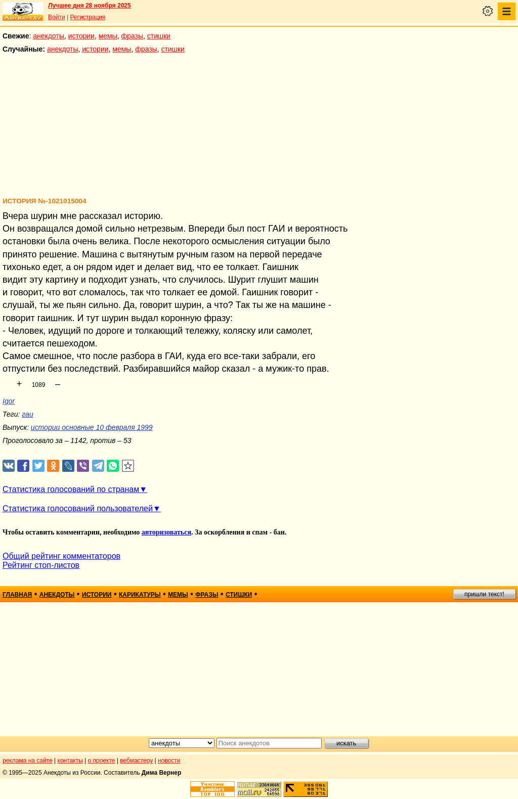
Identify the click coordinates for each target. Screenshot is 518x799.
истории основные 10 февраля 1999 (92, 427)
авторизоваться (166, 532)
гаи (27, 414)
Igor (9, 401)
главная (17, 594)
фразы (132, 36)
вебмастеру (136, 760)
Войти (56, 17)
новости (169, 760)
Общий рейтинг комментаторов (61, 556)
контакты (70, 760)
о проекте (101, 760)
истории (81, 36)
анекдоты (48, 36)
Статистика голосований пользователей (78, 508)
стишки (158, 36)
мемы (108, 36)
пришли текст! (484, 594)
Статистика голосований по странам (71, 489)
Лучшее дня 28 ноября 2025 (89, 5)
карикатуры (140, 594)
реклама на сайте (28, 760)
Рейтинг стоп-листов (41, 565)
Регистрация (87, 17)
